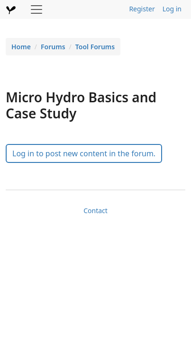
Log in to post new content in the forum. (83, 153)
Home (21, 46)
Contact (95, 210)
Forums (53, 46)
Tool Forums (95, 46)
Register (142, 8)
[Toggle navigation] (36, 9)
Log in (172, 8)
